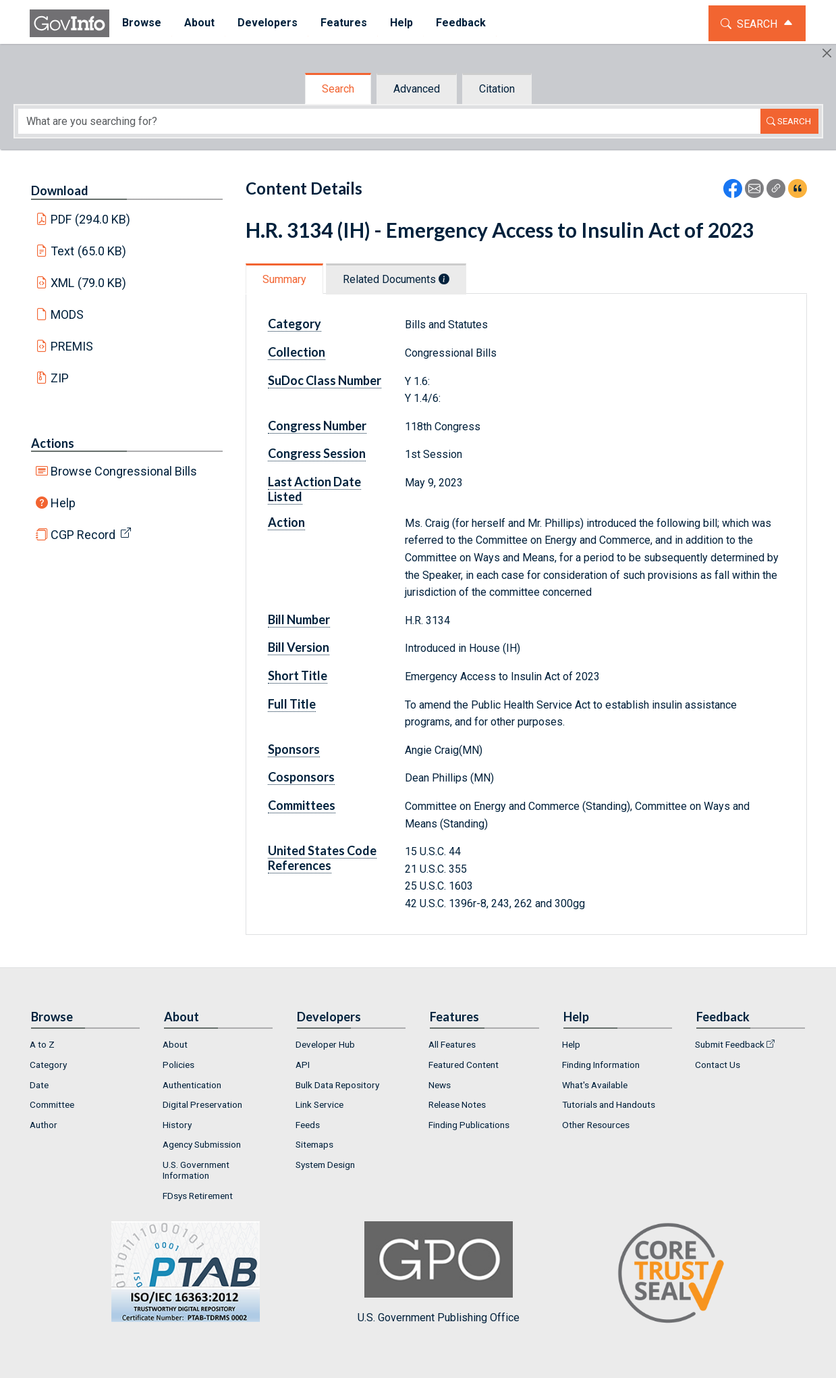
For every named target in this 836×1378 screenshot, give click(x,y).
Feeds (308, 1124)
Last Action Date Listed (314, 489)
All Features (452, 1044)
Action (286, 522)
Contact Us (717, 1064)
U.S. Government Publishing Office (439, 1272)
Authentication (192, 1084)
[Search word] (389, 121)
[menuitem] (140, 23)
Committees (301, 805)
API (303, 1064)
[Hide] (827, 53)
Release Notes (457, 1104)
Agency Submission (202, 1144)
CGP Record (83, 535)
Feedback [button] (459, 22)
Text (88, 251)
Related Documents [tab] (396, 279)
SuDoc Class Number (324, 380)
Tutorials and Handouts (608, 1104)
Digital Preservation (202, 1104)
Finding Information (601, 1064)
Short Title (297, 675)
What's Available (595, 1084)
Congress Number (317, 425)
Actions (52, 443)
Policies (178, 1064)
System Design (325, 1164)
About (175, 1044)
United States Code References (322, 858)
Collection (296, 351)
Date (39, 1084)
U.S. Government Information (196, 1170)
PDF (90, 219)
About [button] (198, 22)
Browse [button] (140, 22)
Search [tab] (338, 88)
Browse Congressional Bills (124, 471)
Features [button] (342, 22)
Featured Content (463, 1064)
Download (59, 190)
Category (294, 323)
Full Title (292, 703)
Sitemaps (314, 1144)
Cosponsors (301, 776)
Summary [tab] (284, 279)
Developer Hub (325, 1044)
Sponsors (294, 749)
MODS (67, 314)
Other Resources (596, 1124)
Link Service (319, 1104)
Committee (52, 1104)
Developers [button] (266, 22)
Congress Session (317, 453)
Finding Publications (468, 1124)
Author (43, 1124)
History (177, 1124)
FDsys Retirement (198, 1195)
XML (88, 283)
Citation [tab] (497, 88)
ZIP (60, 378)
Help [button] (400, 22)
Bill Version (298, 647)
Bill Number (299, 619)
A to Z (42, 1044)
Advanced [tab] (416, 88)
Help (63, 503)
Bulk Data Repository (337, 1084)
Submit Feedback (729, 1044)
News (439, 1084)
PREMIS (72, 346)
